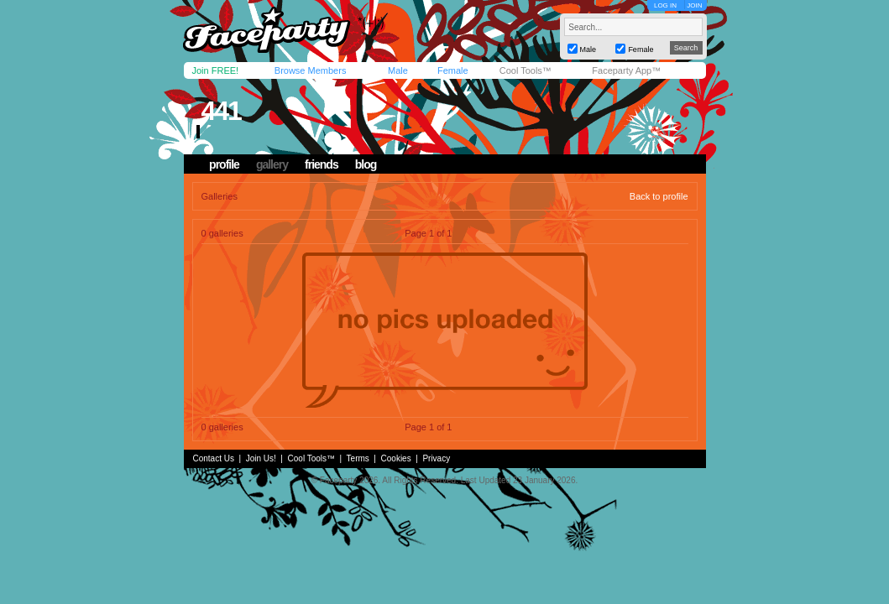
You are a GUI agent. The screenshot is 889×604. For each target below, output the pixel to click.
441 (220, 111)
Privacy (436, 458)
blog (366, 164)
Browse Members (311, 70)
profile (224, 164)
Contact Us (213, 458)
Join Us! (261, 458)
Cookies (396, 458)
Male (398, 70)
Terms (358, 458)
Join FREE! (215, 70)
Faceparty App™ (626, 70)
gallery (272, 164)
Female (452, 70)
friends (321, 164)
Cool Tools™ (525, 70)
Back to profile (659, 196)
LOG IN (665, 5)
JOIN (694, 5)
